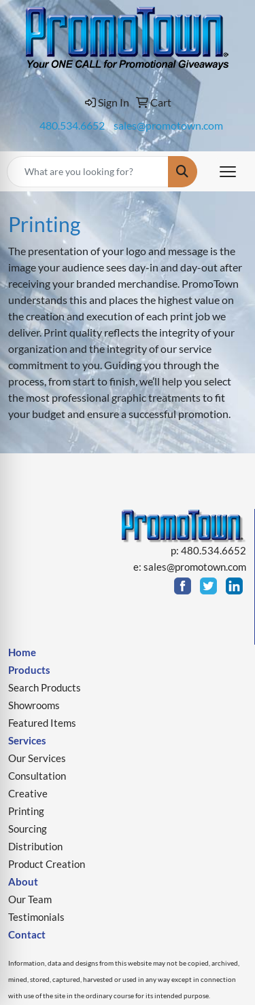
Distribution (35, 846)
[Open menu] (227, 171)
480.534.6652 (72, 125)
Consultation (37, 776)
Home (22, 652)
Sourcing (27, 829)
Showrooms (34, 705)
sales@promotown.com (168, 125)
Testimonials (36, 917)
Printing (26, 811)
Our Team (30, 899)
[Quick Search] (88, 171)
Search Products (44, 688)
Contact (27, 935)
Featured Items (42, 723)
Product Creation (46, 864)
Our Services (37, 758)
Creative (28, 793)
